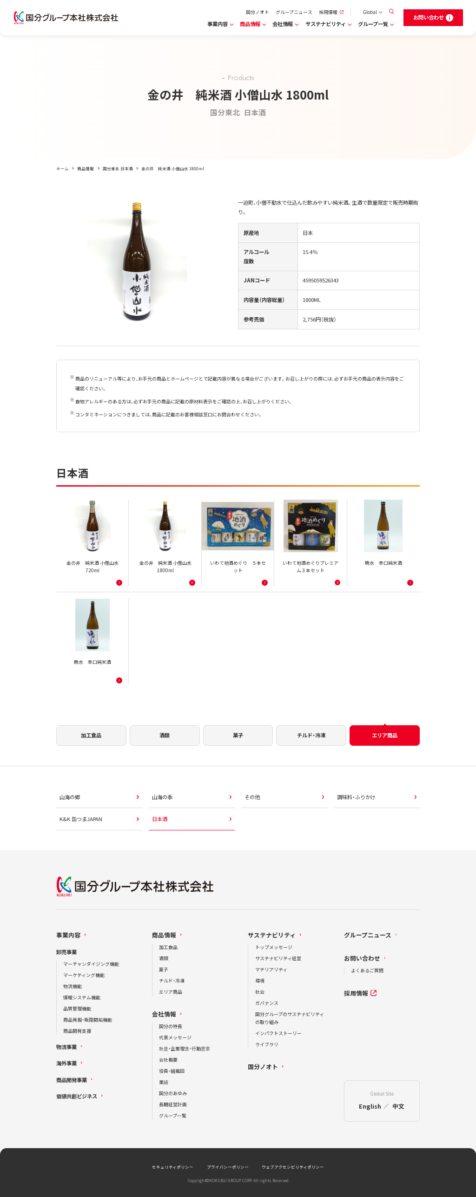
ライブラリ (266, 1044)
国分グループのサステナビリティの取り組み (289, 1017)
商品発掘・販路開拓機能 (87, 1019)
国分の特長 (170, 1026)
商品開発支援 (77, 1030)
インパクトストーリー (278, 1033)
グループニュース (294, 11)
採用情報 (328, 11)
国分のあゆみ (173, 1093)
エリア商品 (170, 991)
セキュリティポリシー (172, 1167)
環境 (259, 980)
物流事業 (66, 1046)
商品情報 (250, 23)
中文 (398, 1106)
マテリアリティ (271, 969)
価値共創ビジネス (76, 1096)
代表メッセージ (175, 1037)
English (370, 1106)
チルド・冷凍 (172, 980)
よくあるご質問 (367, 970)
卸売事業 (66, 952)
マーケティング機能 (84, 974)
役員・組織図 (172, 1070)
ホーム (62, 168)
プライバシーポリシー (228, 1167)
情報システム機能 (81, 997)
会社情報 (282, 23)
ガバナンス (266, 1002)
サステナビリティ (325, 23)
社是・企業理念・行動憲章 (184, 1048)
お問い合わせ (362, 958)
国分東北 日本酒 (118, 168)
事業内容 (217, 23)
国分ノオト (257, 11)
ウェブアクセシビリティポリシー (293, 1167)
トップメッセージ (273, 946)
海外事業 (66, 1063)
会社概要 (168, 1059)
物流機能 (72, 986)
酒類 (163, 958)
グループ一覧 (373, 23)
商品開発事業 (71, 1079)
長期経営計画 (173, 1104)
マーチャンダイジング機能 (91, 963)
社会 (259, 991)
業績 (163, 1081)
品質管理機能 (77, 1008)
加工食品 (168, 946)
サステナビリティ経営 (278, 958)
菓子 (163, 969)
